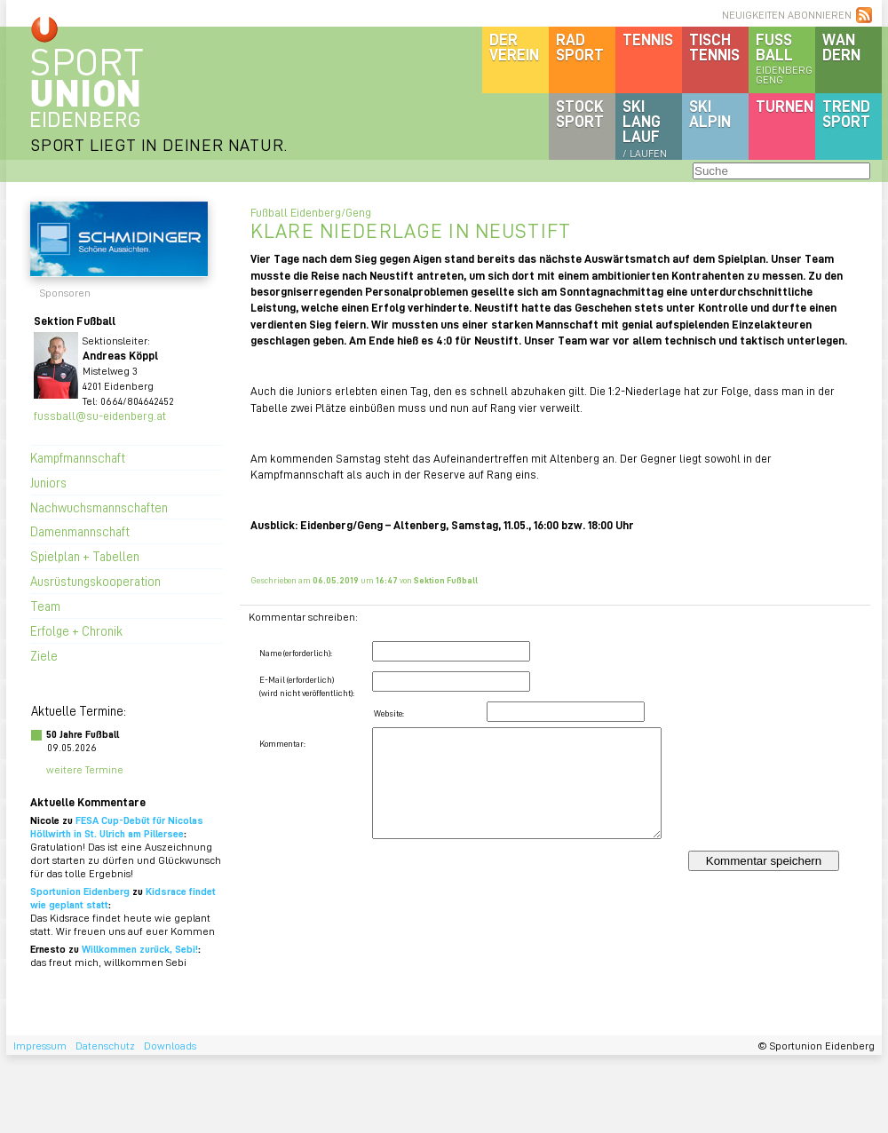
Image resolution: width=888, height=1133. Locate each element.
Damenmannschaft (80, 531)
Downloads (170, 1045)
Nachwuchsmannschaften (99, 507)
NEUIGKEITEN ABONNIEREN (787, 14)
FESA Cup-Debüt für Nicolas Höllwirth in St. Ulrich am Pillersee (116, 826)
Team (45, 606)
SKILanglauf (644, 128)
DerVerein (514, 46)
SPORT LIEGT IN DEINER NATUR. (159, 144)
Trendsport (846, 113)
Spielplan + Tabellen (84, 556)
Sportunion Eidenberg (80, 891)
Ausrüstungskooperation (95, 581)
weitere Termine (84, 769)
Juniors (48, 482)
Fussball (785, 57)
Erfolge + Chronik (76, 630)
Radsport (580, 46)
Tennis (647, 39)
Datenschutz (105, 1045)
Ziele (44, 655)
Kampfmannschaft (77, 457)
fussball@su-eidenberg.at (100, 415)
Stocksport (580, 113)
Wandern (841, 46)
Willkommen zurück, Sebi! (140, 948)
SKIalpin (710, 113)
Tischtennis (714, 46)
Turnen (784, 105)
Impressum (40, 1045)
